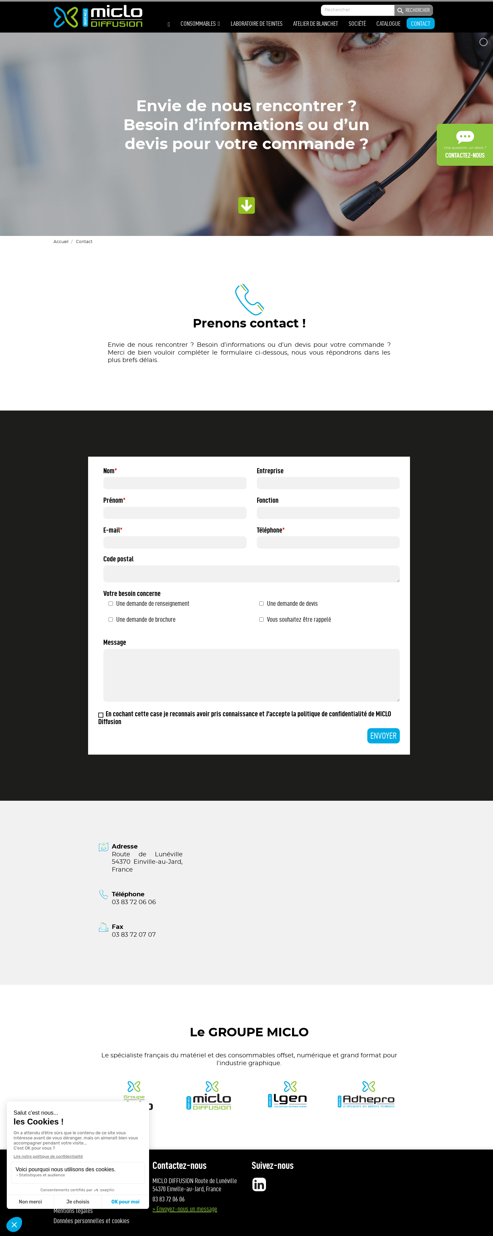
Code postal (118, 559)
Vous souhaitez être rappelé (299, 619)
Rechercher (413, 11)
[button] (200, 23)
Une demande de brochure (146, 619)
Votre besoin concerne (132, 593)
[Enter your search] (377, 10)
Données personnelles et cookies (91, 1220)
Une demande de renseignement (152, 603)
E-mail (111, 530)
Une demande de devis (292, 603)
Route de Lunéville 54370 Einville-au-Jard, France (147, 862)
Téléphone (269, 530)
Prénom (113, 500)
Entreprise (270, 471)
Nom (109, 471)
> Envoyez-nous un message (184, 1209)
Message (114, 642)
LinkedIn (259, 1184)
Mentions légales (73, 1210)
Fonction (268, 500)
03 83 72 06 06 (134, 902)
